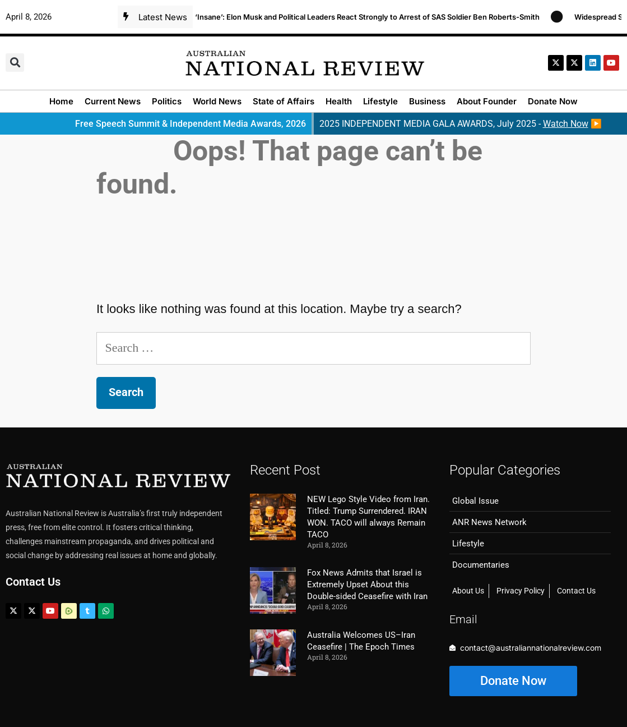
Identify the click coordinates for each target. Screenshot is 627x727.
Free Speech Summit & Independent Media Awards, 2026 (190, 123)
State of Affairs (283, 101)
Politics (167, 101)
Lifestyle (380, 101)
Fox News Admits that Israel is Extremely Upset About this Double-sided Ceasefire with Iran (367, 584)
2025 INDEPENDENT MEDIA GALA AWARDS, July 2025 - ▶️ (460, 123)
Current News (113, 101)
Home (61, 101)
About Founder (487, 101)
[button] (15, 62)
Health (339, 101)
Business (427, 101)
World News (217, 101)
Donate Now (553, 101)
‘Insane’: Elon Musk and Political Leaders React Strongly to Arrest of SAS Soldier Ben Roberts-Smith (371, 16)
